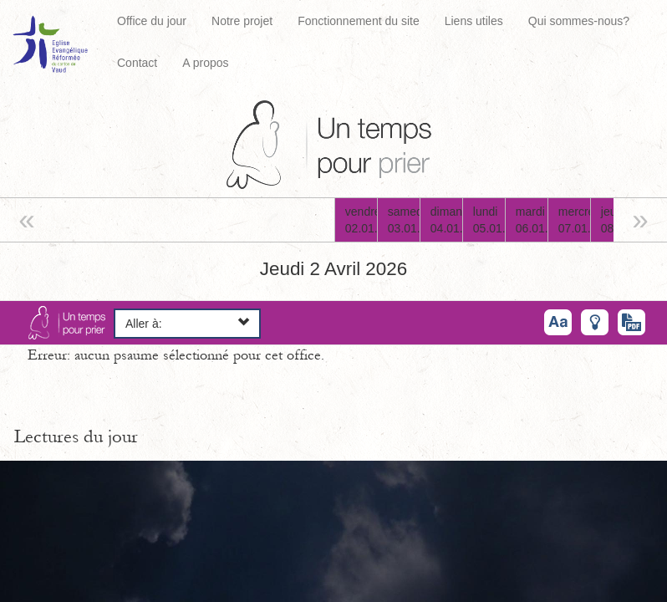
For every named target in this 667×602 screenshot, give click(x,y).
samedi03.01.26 (404, 220)
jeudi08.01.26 (617, 220)
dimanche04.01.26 (446, 220)
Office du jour (151, 21)
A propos (205, 62)
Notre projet (241, 21)
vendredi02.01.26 (361, 220)
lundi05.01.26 (489, 220)
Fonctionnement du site (359, 21)
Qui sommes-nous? (578, 21)
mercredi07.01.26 (574, 220)
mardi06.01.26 (531, 220)
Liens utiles (474, 21)
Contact (137, 62)
